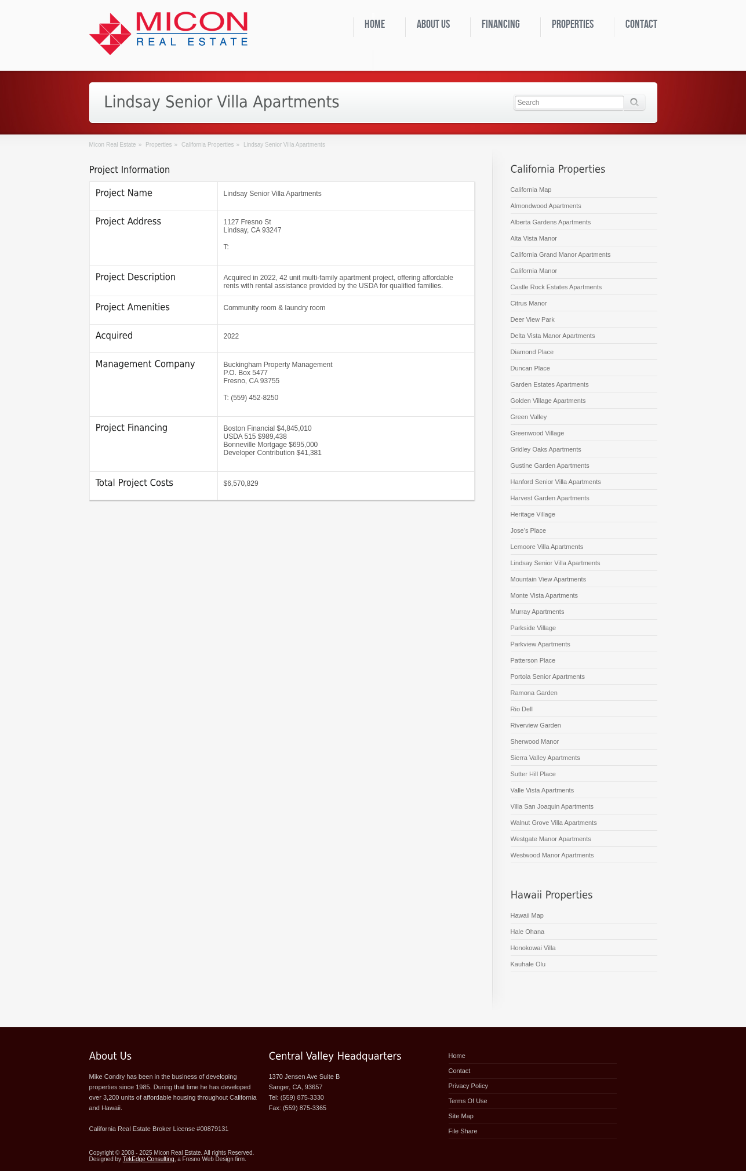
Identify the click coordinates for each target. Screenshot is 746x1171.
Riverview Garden (536, 725)
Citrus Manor (529, 303)
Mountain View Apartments (549, 579)
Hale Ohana (528, 931)
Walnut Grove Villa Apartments (554, 822)
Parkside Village (533, 627)
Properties (573, 24)
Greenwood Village (538, 433)
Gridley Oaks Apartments (546, 449)
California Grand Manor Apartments (561, 254)
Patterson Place (533, 660)
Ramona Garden (534, 692)
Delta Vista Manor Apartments (553, 335)
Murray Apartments (538, 611)
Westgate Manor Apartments (551, 838)
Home (375, 24)
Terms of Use (468, 1100)
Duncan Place (531, 368)
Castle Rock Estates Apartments (556, 286)
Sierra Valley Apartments (545, 757)
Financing (501, 24)
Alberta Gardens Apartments (551, 222)
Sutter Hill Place (533, 773)
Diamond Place (532, 351)
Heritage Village (533, 514)
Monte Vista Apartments (544, 595)
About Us (433, 24)
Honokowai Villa (533, 947)
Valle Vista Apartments (542, 790)
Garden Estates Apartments (550, 384)
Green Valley (529, 416)
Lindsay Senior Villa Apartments (556, 562)
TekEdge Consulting (148, 1159)
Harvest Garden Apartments (550, 497)
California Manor (534, 270)
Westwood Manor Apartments (552, 855)
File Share (463, 1131)
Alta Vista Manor (534, 238)
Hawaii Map (527, 915)
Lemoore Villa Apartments (547, 546)
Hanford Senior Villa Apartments (556, 481)
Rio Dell (522, 708)
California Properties (207, 144)
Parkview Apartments (540, 644)
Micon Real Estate (112, 144)
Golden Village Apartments (548, 400)
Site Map (461, 1115)
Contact (641, 24)
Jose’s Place (529, 530)
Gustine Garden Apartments (550, 465)
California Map (531, 189)
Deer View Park (533, 319)
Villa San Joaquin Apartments (552, 806)
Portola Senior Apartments (548, 676)
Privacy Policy (468, 1085)
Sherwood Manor (535, 741)
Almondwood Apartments (546, 205)
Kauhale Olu (528, 964)
